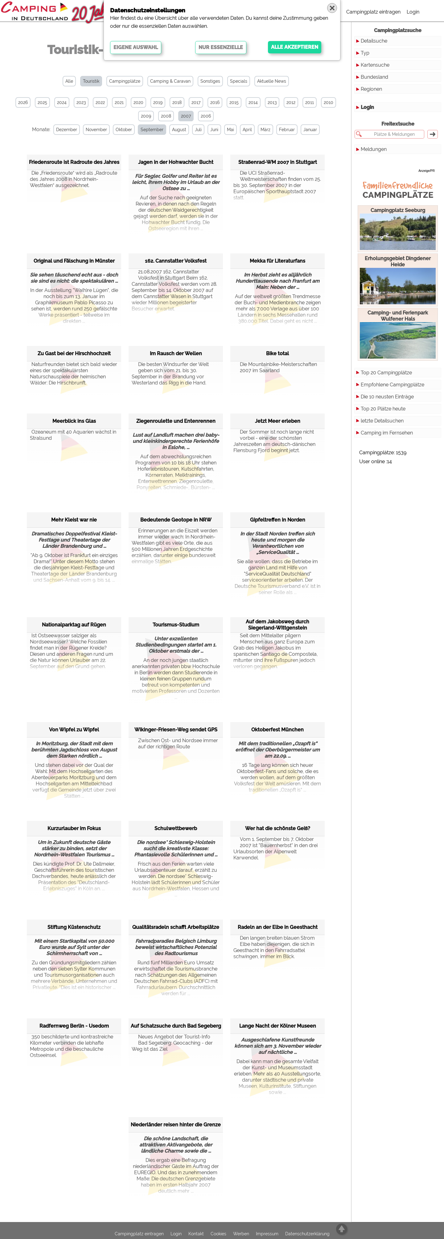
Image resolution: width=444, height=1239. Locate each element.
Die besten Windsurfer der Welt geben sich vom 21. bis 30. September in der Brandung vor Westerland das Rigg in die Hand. (170, 373)
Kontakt (196, 1233)
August (179, 129)
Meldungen (374, 149)
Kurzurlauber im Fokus (74, 828)
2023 (81, 102)
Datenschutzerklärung (307, 1233)
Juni (214, 129)
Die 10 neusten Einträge (387, 397)
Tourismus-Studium (176, 624)
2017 (195, 102)
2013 (272, 102)
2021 (119, 102)
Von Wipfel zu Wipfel (74, 729)
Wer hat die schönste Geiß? (277, 828)
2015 (234, 102)
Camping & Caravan (170, 81)
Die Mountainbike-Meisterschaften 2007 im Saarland (275, 367)
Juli (198, 129)
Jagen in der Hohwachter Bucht (175, 162)
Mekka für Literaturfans (277, 261)
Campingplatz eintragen (373, 12)
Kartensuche (375, 65)
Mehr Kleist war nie (74, 519)
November (96, 129)
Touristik (91, 81)
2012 (290, 102)
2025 (42, 102)
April (247, 129)
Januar (310, 129)
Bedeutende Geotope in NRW (176, 519)
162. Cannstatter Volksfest (176, 261)
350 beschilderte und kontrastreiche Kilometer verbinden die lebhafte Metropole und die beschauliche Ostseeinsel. (71, 1046)
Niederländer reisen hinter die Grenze (176, 1124)
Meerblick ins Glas (74, 421)
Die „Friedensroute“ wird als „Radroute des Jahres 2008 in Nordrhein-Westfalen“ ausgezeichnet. (73, 179)
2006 (206, 116)
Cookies (218, 1233)
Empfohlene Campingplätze (392, 385)
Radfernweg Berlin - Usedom (74, 1026)
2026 (23, 102)
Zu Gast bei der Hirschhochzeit (74, 353)
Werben (241, 1233)
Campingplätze (124, 81)
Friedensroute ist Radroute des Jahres (74, 162)
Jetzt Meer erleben (277, 421)
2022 (100, 102)
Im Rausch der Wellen (176, 353)
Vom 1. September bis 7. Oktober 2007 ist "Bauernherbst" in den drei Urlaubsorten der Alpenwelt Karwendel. (275, 848)
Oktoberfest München (277, 729)
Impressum (267, 1233)
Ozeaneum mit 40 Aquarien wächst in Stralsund (73, 435)
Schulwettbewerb (175, 828)
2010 (328, 102)
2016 (215, 102)
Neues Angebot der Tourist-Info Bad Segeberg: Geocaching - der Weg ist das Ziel (172, 1043)
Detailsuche (374, 41)
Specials (238, 81)
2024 (62, 102)
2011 (309, 102)
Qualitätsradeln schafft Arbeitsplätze (175, 927)
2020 (138, 102)
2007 (186, 116)
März (265, 129)
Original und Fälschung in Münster (74, 261)
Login (413, 12)
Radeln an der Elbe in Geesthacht (278, 927)
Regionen (371, 89)
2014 (253, 102)
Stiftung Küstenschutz (74, 927)
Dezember (66, 129)
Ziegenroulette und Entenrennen (176, 421)
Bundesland (374, 77)
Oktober (123, 129)
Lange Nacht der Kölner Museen (277, 1026)
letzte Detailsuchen (382, 421)
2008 (166, 116)
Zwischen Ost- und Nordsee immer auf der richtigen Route (175, 744)
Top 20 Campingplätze (386, 373)
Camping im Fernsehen (387, 433)
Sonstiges (210, 81)
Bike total (277, 353)
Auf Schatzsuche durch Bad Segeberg (176, 1026)
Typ (365, 53)
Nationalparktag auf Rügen (74, 624)
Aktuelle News (271, 81)
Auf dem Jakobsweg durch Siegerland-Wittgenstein (277, 624)
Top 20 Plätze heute (383, 409)
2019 (157, 102)
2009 (146, 116)
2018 (177, 102)
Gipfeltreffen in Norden (277, 519)
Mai (230, 129)
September (151, 129)
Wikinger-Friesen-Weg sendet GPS (175, 729)
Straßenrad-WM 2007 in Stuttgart (277, 162)
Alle (69, 81)
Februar (286, 129)
